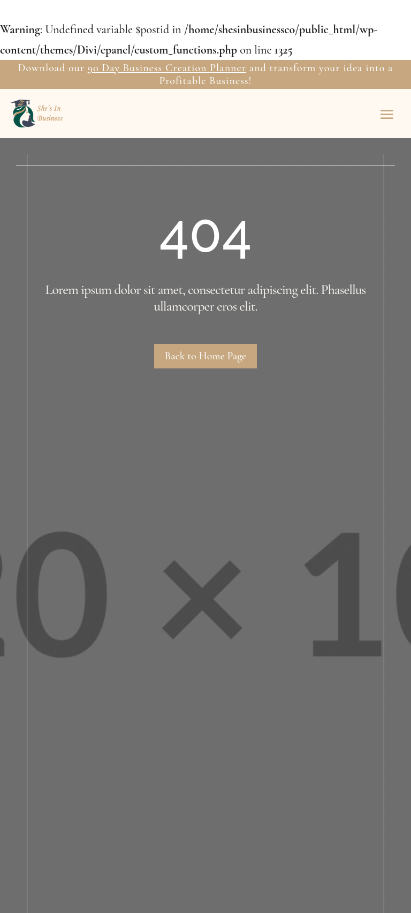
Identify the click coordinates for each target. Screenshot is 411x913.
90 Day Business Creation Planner (167, 68)
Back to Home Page (205, 356)
